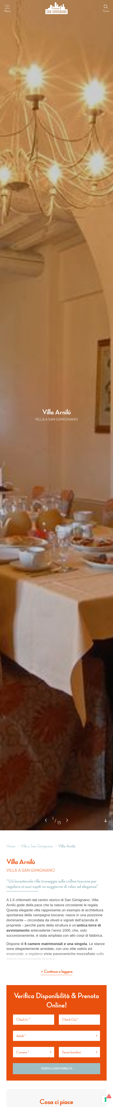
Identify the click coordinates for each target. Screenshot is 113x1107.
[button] (67, 820)
